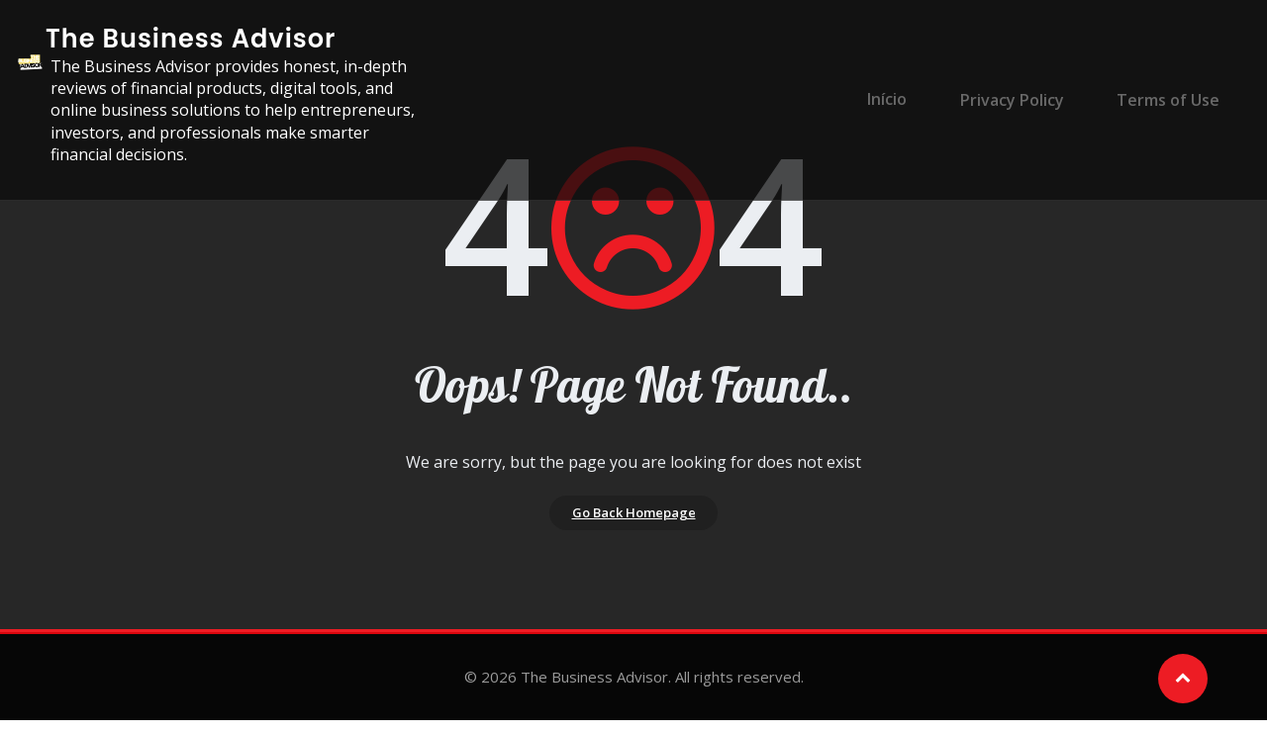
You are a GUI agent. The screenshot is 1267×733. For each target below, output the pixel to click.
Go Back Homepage (634, 519)
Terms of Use (1166, 100)
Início (904, 100)
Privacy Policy (1019, 100)
